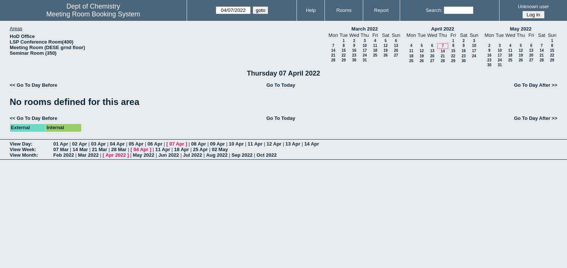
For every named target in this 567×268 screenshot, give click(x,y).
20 (396, 50)
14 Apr (311, 144)
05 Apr (136, 144)
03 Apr (98, 144)
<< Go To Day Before (33, 85)
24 (364, 55)
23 (354, 55)
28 (333, 60)
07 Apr (177, 144)
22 (344, 55)
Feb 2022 (63, 155)
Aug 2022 (217, 155)
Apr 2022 (115, 155)
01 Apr (60, 144)
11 (375, 46)
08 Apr (198, 144)
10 (364, 46)
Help (311, 10)
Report (381, 10)
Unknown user (533, 6)
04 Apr (117, 144)
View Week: (23, 149)
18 (375, 50)
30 (354, 60)
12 (385, 46)
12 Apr (273, 144)
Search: (434, 10)
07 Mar (61, 149)
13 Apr (292, 144)
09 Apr (217, 144)
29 (344, 60)
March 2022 (364, 29)
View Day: (21, 144)
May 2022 (521, 29)
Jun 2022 (168, 155)
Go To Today (280, 85)
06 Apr (155, 144)
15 (344, 50)
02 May (220, 149)
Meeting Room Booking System (93, 14)
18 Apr (181, 149)
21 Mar (99, 149)
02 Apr (79, 144)
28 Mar (118, 149)
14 (333, 50)
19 (385, 50)
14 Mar (80, 149)
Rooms (344, 10)
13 (396, 46)
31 (364, 60)
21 (333, 55)
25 (375, 55)
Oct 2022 (267, 155)
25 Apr (200, 149)
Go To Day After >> (535, 85)
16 (354, 50)
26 (385, 55)
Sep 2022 (242, 155)
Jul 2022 (192, 155)
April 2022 (442, 29)
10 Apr (236, 144)
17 (364, 50)
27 (396, 55)
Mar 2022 (88, 155)
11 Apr (255, 144)
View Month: (24, 155)
